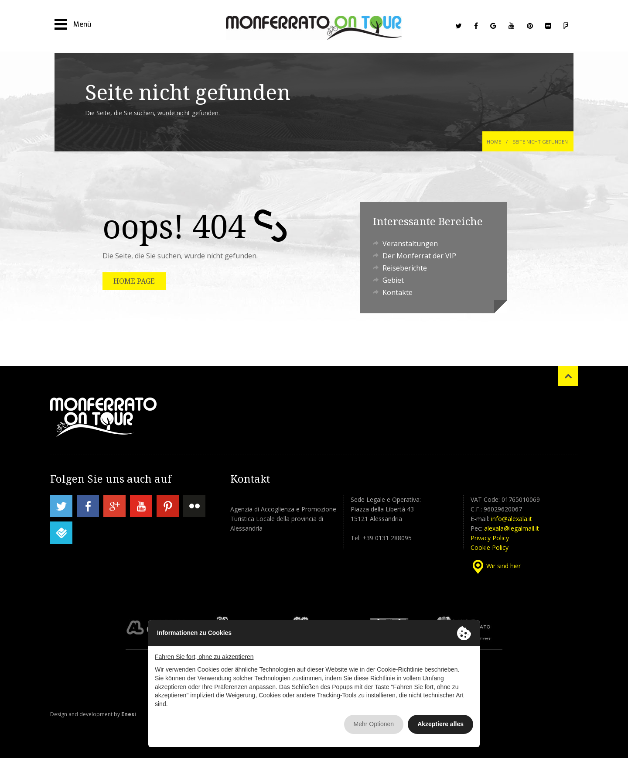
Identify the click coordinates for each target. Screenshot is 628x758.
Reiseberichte (404, 268)
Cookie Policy (490, 547)
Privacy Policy (490, 538)
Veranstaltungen (410, 243)
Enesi (128, 714)
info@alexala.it (511, 518)
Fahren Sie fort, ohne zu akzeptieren (204, 656)
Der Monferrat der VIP (419, 256)
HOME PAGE (134, 281)
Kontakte (397, 292)
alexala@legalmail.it (511, 528)
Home (494, 141)
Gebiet (393, 280)
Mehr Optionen (374, 723)
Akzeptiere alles (440, 723)
